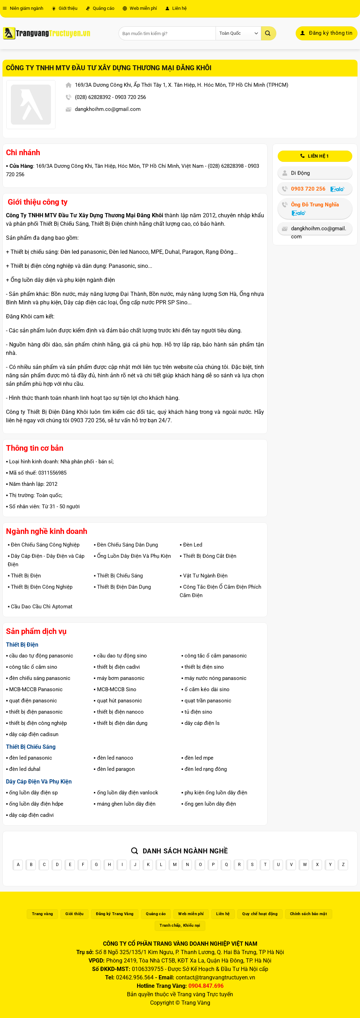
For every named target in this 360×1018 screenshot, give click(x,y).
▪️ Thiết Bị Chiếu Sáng (118, 576)
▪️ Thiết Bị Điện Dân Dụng (122, 587)
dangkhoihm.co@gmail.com (108, 109)
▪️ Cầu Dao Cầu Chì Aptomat (40, 606)
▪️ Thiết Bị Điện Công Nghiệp (40, 587)
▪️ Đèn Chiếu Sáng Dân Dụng (126, 545)
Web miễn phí (140, 8)
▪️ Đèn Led (191, 545)
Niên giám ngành (22, 8)
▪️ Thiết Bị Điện (24, 576)
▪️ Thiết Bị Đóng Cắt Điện (208, 556)
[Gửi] (268, 33)
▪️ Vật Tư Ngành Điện (203, 576)
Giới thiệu (64, 8)
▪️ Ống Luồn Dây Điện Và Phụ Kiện (132, 556)
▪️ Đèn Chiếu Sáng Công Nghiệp (43, 545)
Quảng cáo (100, 8)
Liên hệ (176, 8)
